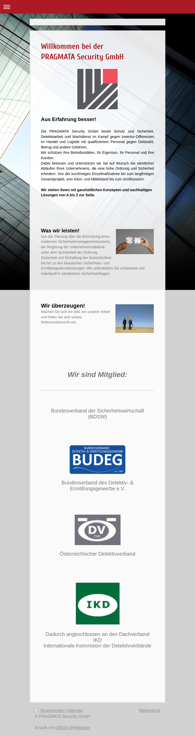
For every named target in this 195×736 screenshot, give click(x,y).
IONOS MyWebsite (72, 728)
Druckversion (50, 710)
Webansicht (149, 710)
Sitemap (75, 710)
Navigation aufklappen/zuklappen (97, 6)
